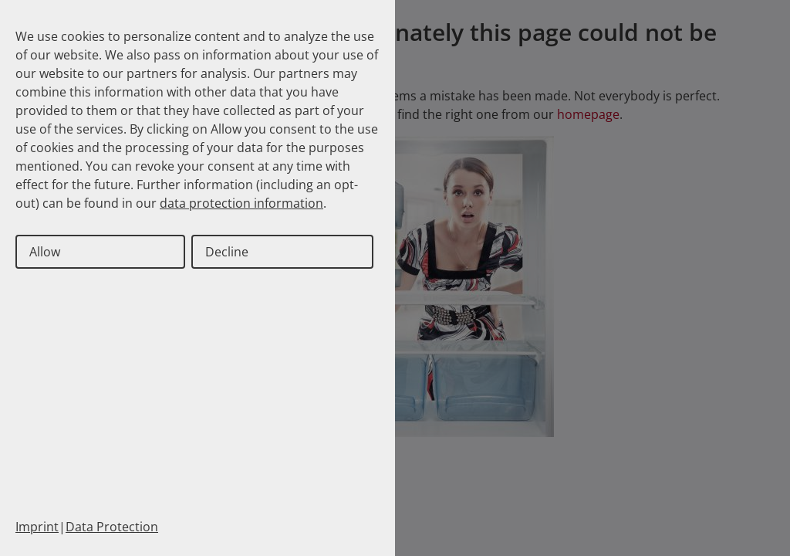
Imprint (37, 526)
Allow (44, 251)
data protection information (241, 203)
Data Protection (112, 526)
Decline (226, 251)
